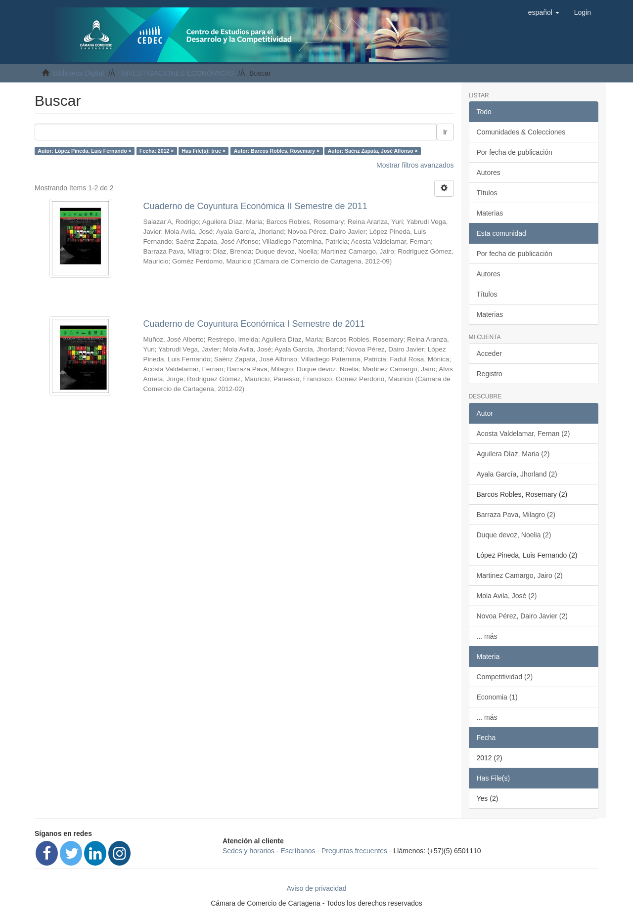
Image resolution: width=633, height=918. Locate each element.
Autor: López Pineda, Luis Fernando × (84, 151)
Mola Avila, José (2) (507, 596)
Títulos (487, 193)
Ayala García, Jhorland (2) (517, 474)
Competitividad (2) (505, 677)
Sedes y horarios (248, 851)
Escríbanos (298, 851)
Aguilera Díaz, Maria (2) (513, 454)
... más (487, 636)
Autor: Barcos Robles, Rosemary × (277, 151)
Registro (489, 374)
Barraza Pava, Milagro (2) (516, 515)
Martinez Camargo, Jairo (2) (520, 575)
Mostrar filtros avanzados (414, 165)
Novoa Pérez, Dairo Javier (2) (522, 616)
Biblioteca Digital (78, 73)
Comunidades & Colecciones (521, 132)
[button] (544, 12)
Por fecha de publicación (514, 152)
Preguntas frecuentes (354, 851)
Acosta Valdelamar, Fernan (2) (523, 433)
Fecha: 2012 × (156, 151)
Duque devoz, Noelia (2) (514, 535)
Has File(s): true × (204, 151)
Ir (445, 132)
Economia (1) (497, 697)
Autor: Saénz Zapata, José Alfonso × (373, 151)
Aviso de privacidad (316, 888)
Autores (488, 172)
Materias (490, 213)
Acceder (489, 353)
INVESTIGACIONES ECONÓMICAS (177, 73)
